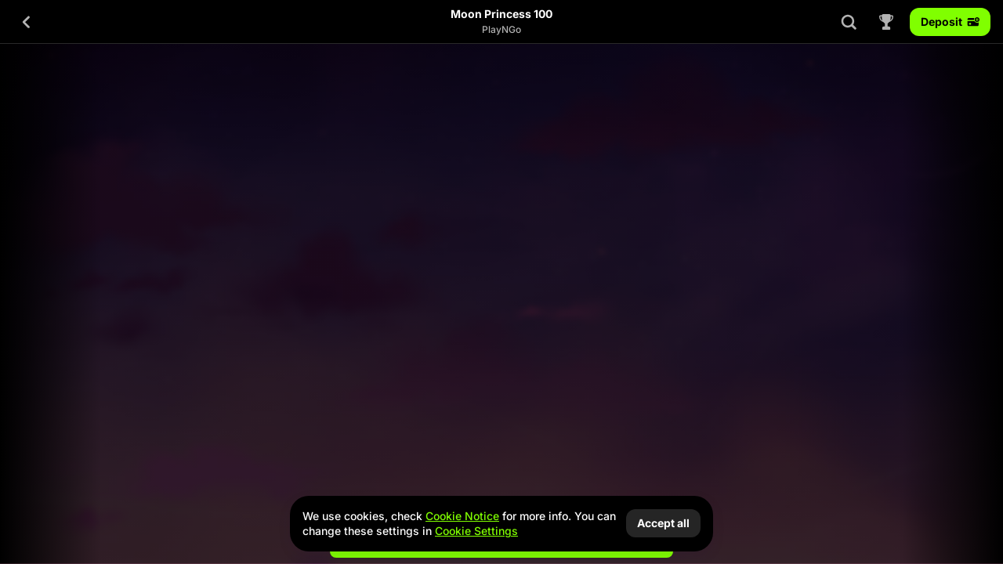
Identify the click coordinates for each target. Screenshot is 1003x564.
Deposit (950, 21)
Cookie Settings (476, 531)
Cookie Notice (462, 515)
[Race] (886, 22)
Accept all (663, 523)
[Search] (849, 22)
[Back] (27, 22)
